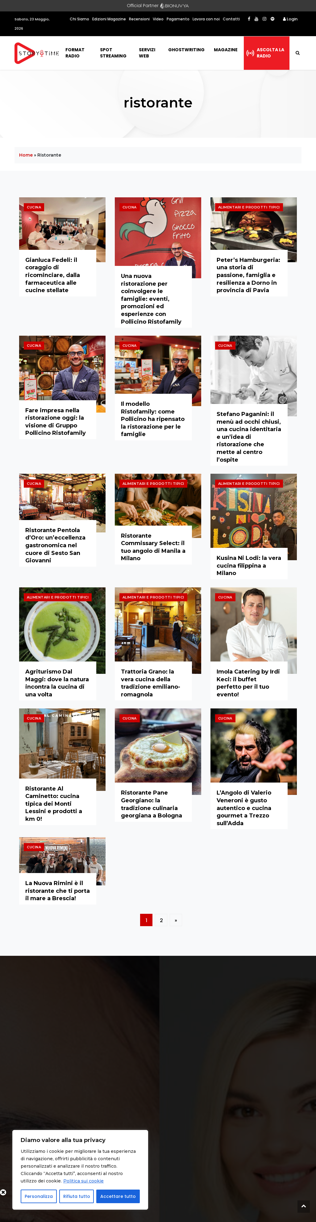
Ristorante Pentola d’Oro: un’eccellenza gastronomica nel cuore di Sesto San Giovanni (55, 545)
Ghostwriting (186, 50)
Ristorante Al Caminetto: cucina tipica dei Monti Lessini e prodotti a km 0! (53, 803)
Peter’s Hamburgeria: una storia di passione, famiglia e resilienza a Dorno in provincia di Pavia (248, 275)
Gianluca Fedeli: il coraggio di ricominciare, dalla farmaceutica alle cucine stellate (52, 275)
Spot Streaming (113, 53)
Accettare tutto (118, 1196)
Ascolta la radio (270, 53)
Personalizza (39, 1196)
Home (26, 155)
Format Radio (75, 53)
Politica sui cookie (83, 1181)
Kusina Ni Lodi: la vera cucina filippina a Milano (249, 566)
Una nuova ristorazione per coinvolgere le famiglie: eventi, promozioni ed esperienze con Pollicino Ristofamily (151, 299)
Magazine (226, 50)
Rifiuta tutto (76, 1196)
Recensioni (139, 19)
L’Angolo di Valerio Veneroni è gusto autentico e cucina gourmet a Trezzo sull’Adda (244, 807)
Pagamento (178, 19)
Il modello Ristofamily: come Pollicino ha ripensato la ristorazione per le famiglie (153, 419)
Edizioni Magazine (109, 19)
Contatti (231, 19)
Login (290, 19)
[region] (80, 1170)
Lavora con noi (206, 19)
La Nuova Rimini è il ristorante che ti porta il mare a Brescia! (57, 891)
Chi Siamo (79, 19)
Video (158, 19)
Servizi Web (147, 53)
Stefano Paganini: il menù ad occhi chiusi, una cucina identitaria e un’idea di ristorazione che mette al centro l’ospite (249, 437)
